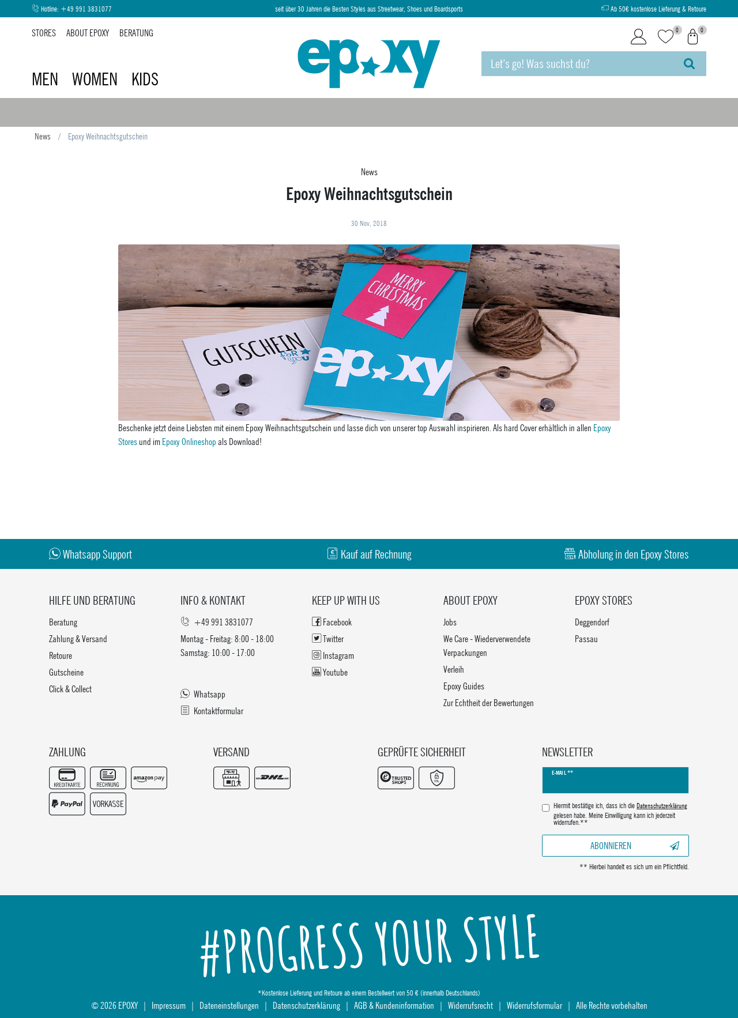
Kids (145, 79)
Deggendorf (592, 622)
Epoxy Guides (463, 686)
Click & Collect (70, 689)
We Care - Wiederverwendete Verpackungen (486, 645)
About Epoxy (87, 33)
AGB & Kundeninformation (394, 1005)
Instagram (333, 655)
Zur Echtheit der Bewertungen (488, 702)
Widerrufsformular (534, 1005)
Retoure (60, 655)
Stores (44, 33)
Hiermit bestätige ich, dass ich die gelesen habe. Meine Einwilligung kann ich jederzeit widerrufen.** (620, 814)
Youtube (330, 672)
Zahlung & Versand (78, 638)
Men (47, 79)
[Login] (638, 37)
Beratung (136, 33)
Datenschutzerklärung (306, 1005)
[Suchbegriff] (576, 63)
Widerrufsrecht (470, 1005)
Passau (586, 638)
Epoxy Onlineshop (189, 441)
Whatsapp (202, 694)
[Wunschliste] (665, 37)
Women (96, 79)
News (43, 136)
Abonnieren (634, 845)
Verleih (453, 669)
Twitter (328, 638)
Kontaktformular (211, 710)
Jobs (450, 622)
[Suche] (689, 63)
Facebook (332, 622)
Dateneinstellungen (229, 1005)
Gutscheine (66, 672)
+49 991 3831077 (86, 9)
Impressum (169, 1005)
